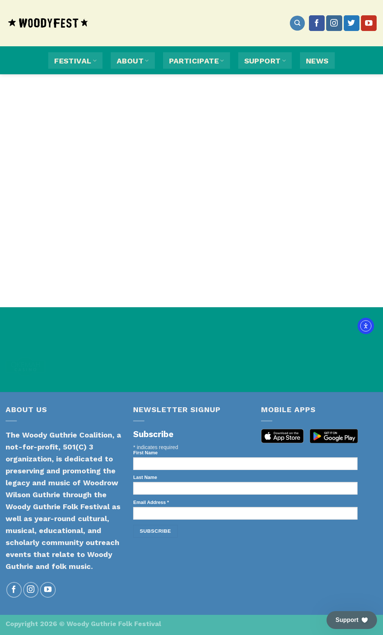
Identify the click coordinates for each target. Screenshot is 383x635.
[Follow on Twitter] (351, 23)
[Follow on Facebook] (317, 23)
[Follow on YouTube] (369, 23)
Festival (75, 60)
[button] (352, 620)
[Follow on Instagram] (334, 23)
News (317, 60)
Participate (196, 60)
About (133, 60)
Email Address (151, 502)
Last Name (145, 477)
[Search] (297, 23)
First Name (145, 452)
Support (265, 60)
